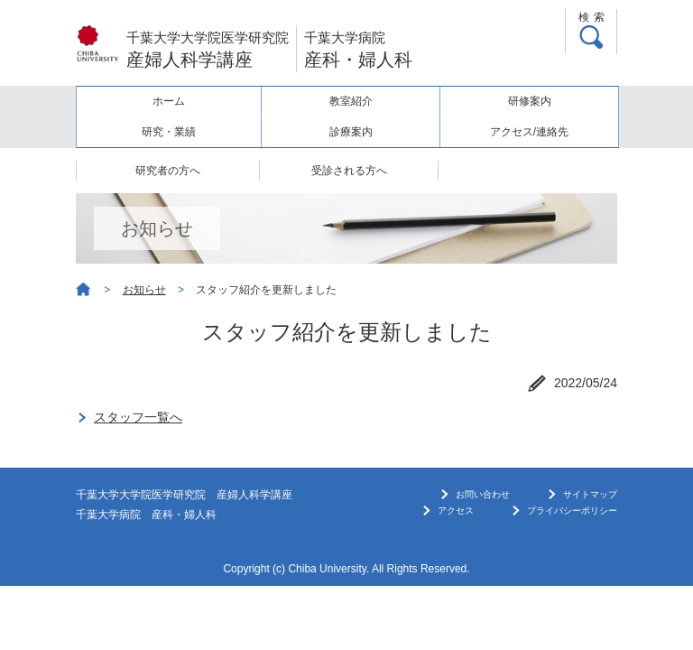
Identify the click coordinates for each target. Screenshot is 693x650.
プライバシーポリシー (572, 510)
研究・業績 (169, 131)
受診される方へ (349, 170)
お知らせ (144, 289)
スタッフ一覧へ (138, 417)
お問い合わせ (483, 494)
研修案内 (529, 101)
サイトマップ (590, 494)
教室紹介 (351, 101)
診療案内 (351, 131)
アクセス (456, 510)
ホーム (168, 101)
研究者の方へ (167, 170)
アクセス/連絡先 (529, 131)
